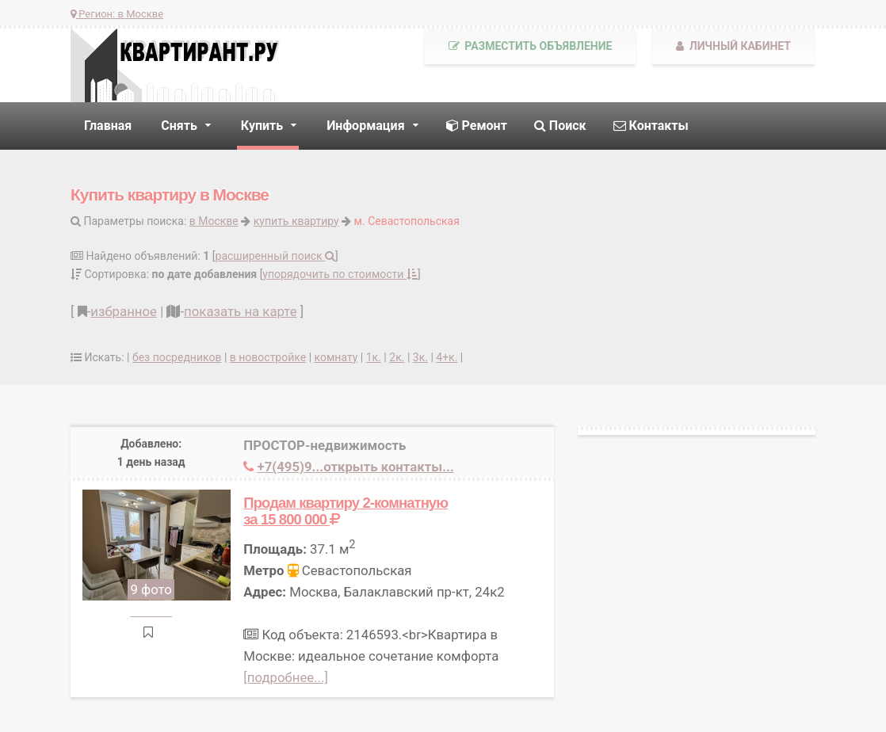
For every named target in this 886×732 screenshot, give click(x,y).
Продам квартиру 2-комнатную (345, 510)
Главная (108, 125)
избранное (123, 311)
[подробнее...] (285, 677)
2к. (396, 357)
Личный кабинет (733, 46)
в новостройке (268, 357)
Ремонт (476, 125)
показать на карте (240, 311)
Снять (179, 125)
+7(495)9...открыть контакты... (356, 467)
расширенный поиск (276, 256)
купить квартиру (296, 221)
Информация (365, 125)
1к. (373, 357)
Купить (262, 125)
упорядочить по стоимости (340, 274)
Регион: (117, 14)
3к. (420, 357)
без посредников (176, 357)
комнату (336, 357)
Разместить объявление (531, 46)
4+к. (446, 357)
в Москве (214, 221)
